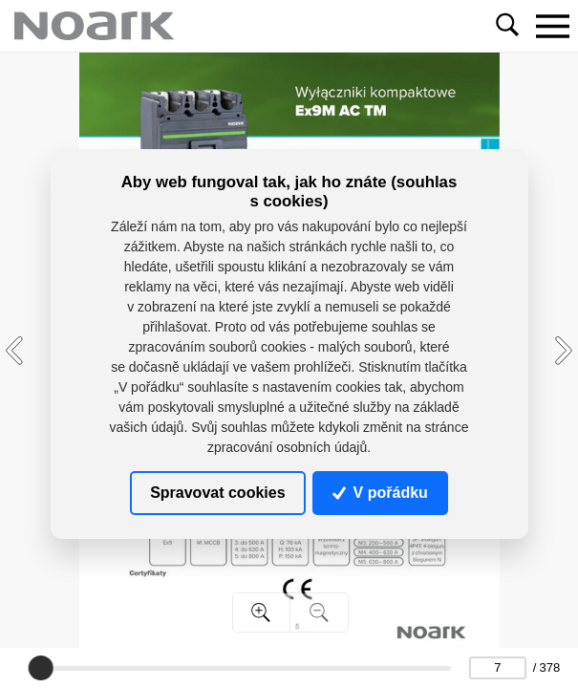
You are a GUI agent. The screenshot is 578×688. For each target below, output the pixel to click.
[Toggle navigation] (552, 26)
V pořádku (380, 492)
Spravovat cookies (217, 492)
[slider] (41, 668)
